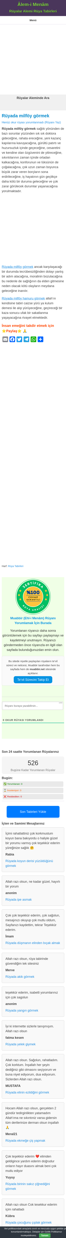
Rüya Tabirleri (15, 566)
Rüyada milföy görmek (25, 115)
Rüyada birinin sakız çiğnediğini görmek (27, 1186)
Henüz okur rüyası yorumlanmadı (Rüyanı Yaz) (31, 122)
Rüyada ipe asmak (18, 899)
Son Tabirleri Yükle (33, 812)
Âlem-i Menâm (32, 4)
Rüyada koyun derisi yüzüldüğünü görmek (29, 863)
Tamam (44, 1235)
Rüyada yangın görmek (21, 1010)
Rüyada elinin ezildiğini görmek (27, 1092)
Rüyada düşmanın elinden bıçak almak (32, 943)
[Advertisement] (33, 59)
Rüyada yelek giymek (20, 1044)
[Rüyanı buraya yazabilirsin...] (32, 705)
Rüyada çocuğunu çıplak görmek (28, 1222)
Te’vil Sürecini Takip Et (33, 679)
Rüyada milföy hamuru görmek (23, 298)
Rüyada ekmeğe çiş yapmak (25, 1140)
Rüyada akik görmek (19, 976)
